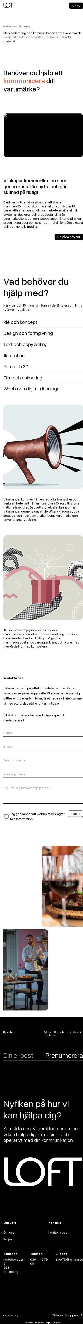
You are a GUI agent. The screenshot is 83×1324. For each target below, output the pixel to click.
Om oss (8, 1232)
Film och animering (22, 380)
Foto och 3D (15, 369)
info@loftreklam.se (69, 1259)
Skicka (75, 817)
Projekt (8, 1239)
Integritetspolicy (10, 1315)
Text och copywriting (25, 347)
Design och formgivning (28, 336)
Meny (76, 6)
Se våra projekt (68, 240)
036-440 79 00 (39, 1261)
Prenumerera (64, 1055)
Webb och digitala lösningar (32, 392)
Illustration (14, 358)
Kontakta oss (57, 1232)
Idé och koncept (20, 325)
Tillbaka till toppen (65, 1315)
